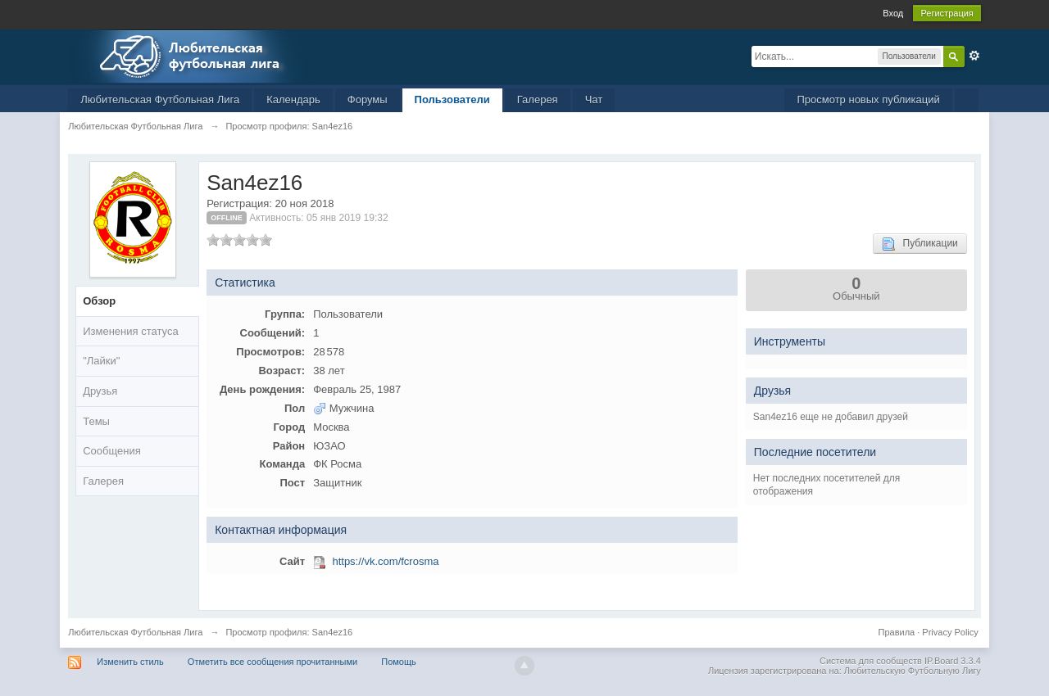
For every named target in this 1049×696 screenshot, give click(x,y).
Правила (897, 632)
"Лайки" (101, 361)
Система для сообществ (871, 661)
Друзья (100, 391)
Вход (893, 13)
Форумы (367, 99)
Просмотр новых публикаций (868, 99)
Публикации (920, 244)
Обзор (99, 301)
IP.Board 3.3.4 (952, 661)
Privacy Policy (950, 632)
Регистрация (946, 13)
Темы (96, 421)
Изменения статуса (130, 331)
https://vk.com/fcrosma (385, 561)
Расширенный (974, 55)
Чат (594, 99)
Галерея (537, 99)
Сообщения (112, 451)
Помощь (398, 662)
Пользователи (452, 99)
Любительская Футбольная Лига (159, 99)
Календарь (293, 99)
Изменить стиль (130, 662)
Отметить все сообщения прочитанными (272, 662)
